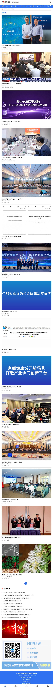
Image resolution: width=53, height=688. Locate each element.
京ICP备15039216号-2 (26, 683)
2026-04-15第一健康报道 (7, 576)
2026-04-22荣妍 (5, 426)
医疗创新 (7, 160)
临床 (2, 315)
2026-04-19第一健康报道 (7, 501)
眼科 (8, 202)
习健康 (7, 6)
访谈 (48, 6)
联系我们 (30, 673)
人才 (37, 6)
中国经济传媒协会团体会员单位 (26, 677)
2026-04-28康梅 (5, 351)
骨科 (2, 427)
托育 (5, 352)
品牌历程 (22, 673)
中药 (2, 578)
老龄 (33, 6)
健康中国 (11, 87)
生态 (11, 6)
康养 (15, 6)
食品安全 (9, 352)
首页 (3, 6)
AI (9, 124)
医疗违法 (7, 87)
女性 (29, 6)
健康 (5, 239)
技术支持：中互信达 (26, 681)
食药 (26, 6)
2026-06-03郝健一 (5, 47)
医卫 (22, 6)
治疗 (8, 315)
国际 (5, 427)
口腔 (2, 540)
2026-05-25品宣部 (5, 200)
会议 (41, 6)
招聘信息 (26, 673)
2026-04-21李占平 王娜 (6, 463)
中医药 (3, 87)
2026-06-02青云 (5, 85)
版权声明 (35, 673)
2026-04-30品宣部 (5, 275)
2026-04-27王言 (5, 388)
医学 (2, 465)
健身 (18, 6)
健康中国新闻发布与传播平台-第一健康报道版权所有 (26, 675)
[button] (25, 636)
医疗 (2, 124)
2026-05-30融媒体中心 (6, 159)
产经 (44, 6)
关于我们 (18, 673)
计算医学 (6, 124)
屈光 (5, 202)
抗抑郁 (5, 578)
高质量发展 (13, 160)
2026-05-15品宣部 (5, 238)
